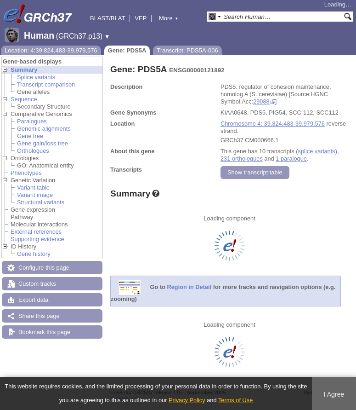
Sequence (24, 99)
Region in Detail (189, 287)
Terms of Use (235, 400)
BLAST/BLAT (107, 18)
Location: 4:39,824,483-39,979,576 (51, 50)
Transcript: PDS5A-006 (187, 50)
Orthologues (33, 150)
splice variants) (317, 151)
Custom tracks (37, 283)
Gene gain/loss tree (42, 143)
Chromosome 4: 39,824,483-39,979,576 (272, 123)
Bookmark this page (44, 332)
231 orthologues (241, 158)
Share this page (39, 315)
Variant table (33, 187)
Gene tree (30, 136)
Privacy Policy (187, 400)
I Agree (334, 394)
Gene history (34, 253)
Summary (24, 69)
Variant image (35, 194)
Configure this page (43, 267)
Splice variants (36, 77)
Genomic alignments (44, 128)
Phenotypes (26, 172)
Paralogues (32, 121)
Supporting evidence (37, 239)
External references (36, 231)
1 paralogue (291, 158)
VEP (141, 18)
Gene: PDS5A (127, 50)
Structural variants (40, 202)
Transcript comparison (46, 84)
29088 (261, 101)
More (168, 18)
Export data (33, 299)
